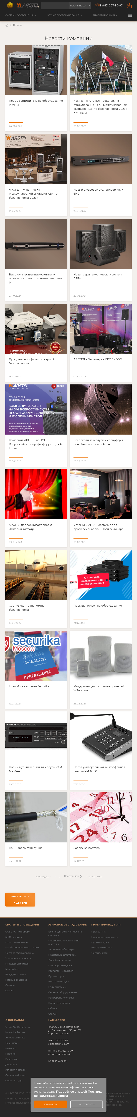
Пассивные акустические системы (63, 942)
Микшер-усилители (17, 963)
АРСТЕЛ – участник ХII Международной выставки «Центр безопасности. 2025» (33, 194)
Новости (10, 1048)
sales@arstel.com (58, 1043)
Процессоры (56, 976)
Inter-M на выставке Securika (29, 686)
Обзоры (10, 985)
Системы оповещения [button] (21, 15)
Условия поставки (16, 1069)
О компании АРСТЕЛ (18, 1026)
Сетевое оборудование (19, 952)
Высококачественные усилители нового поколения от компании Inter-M (35, 278)
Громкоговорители (16, 942)
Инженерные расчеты (104, 937)
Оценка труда (13, 1080)
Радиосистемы (57, 986)
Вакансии (11, 1059)
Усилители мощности (18, 958)
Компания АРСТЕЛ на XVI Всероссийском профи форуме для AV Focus (36, 444)
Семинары (12, 1042)
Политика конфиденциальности (25, 1098)
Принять (50, 1104)
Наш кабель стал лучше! (26, 848)
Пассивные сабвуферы (62, 954)
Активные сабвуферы (61, 949)
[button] (130, 15)
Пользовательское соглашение (24, 1102)
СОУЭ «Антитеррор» (17, 931)
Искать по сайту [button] (80, 5)
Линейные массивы (60, 960)
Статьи (9, 990)
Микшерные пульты (60, 965)
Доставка (11, 1064)
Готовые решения (16, 979)
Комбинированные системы (22, 947)
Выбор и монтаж (101, 947)
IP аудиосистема (15, 974)
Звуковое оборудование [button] (65, 15)
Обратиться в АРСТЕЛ (20, 900)
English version (57, 1060)
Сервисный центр (16, 1075)
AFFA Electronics (15, 1037)
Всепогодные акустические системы (65, 933)
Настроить (86, 1104)
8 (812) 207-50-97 (111, 5)
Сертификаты (99, 952)
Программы (98, 931)
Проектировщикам (105, 15)
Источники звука (58, 981)
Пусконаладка (100, 942)
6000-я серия (13, 937)
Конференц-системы (61, 997)
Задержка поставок (87, 848)
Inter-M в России (15, 1032)
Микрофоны (12, 969)
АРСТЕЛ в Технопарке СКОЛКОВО (97, 359)
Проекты (10, 1053)
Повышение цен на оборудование (97, 605)
